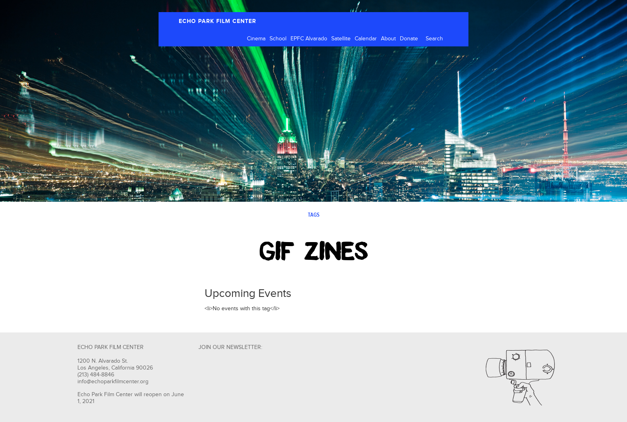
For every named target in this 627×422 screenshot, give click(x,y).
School (278, 39)
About (388, 39)
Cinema (256, 39)
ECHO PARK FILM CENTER (217, 21)
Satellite (341, 39)
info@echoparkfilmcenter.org (112, 381)
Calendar (366, 39)
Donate (409, 39)
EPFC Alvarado (309, 39)
